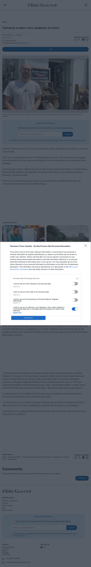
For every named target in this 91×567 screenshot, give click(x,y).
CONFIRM (28, 318)
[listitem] (45, 278)
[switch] (75, 283)
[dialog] (45, 283)
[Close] (86, 246)
